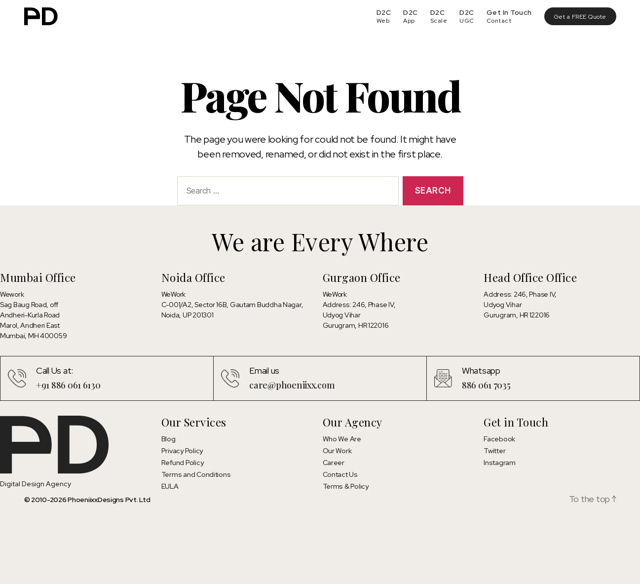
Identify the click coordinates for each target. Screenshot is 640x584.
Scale (439, 20)
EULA (170, 486)
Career (333, 462)
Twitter (494, 450)
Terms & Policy (346, 486)
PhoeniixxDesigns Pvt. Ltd (109, 499)
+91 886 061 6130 (68, 385)
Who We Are (342, 438)
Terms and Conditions (196, 474)
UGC (466, 20)
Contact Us (340, 474)
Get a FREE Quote (580, 17)
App (409, 20)
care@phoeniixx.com (292, 385)
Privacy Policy (182, 450)
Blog (168, 438)
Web (383, 20)
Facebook (499, 438)
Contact (499, 20)
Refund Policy (182, 462)
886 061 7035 (486, 385)
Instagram (500, 462)
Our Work (337, 450)
